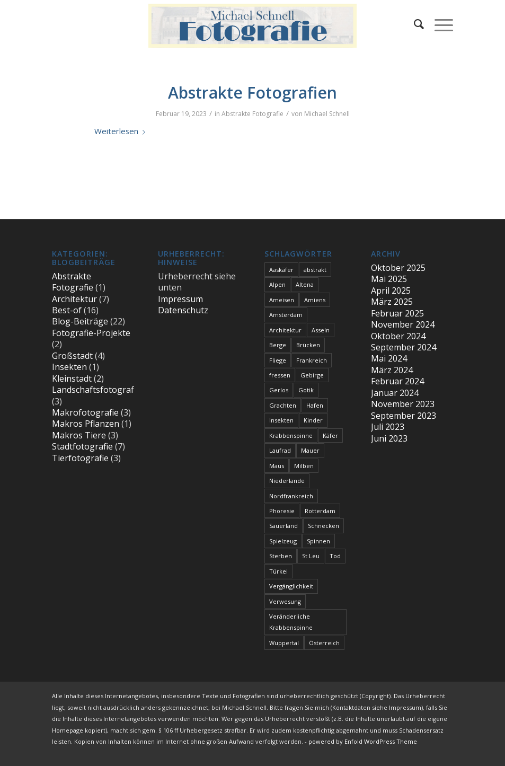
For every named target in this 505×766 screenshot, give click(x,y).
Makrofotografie (85, 412)
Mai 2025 (389, 279)
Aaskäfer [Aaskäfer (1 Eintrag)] (281, 270)
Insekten (69, 367)
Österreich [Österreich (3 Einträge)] (324, 643)
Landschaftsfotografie (96, 389)
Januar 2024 (395, 393)
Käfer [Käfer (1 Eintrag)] (330, 435)
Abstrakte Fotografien (252, 92)
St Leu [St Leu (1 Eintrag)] (311, 556)
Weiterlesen (121, 131)
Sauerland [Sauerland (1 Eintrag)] (283, 526)
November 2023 (403, 404)
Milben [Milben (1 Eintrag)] (304, 466)
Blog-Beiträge (80, 321)
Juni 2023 (389, 438)
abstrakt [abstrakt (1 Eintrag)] (315, 270)
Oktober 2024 (398, 336)
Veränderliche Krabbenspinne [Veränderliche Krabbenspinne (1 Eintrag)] (291, 621)
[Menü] (438, 24)
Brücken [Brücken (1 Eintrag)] (308, 345)
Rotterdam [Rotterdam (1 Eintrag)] (320, 511)
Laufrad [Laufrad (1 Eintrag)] (280, 450)
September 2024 (403, 347)
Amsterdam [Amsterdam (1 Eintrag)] (286, 315)
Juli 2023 (387, 427)
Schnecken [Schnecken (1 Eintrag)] (323, 526)
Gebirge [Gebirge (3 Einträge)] (312, 375)
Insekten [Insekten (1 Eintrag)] (281, 420)
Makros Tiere (79, 435)
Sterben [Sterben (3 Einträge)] (280, 556)
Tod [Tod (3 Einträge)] (335, 556)
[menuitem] (413, 24)
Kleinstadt (72, 378)
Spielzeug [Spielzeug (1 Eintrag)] (283, 541)
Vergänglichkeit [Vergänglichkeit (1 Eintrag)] (291, 586)
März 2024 (392, 370)
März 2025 (392, 301)
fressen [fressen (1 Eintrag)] (279, 375)
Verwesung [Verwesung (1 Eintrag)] (285, 601)
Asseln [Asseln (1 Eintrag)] (321, 330)
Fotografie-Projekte (91, 333)
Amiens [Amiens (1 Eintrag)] (314, 300)
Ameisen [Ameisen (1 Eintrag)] (281, 300)
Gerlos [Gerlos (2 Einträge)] (278, 390)
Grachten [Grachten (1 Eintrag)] (282, 405)
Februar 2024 (397, 381)
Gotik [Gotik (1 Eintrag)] (306, 390)
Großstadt (72, 356)
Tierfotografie (80, 458)
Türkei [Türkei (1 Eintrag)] (278, 571)
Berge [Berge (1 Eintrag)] (277, 345)
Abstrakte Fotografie (252, 113)
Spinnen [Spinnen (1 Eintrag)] (318, 541)
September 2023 (403, 415)
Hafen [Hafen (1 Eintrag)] (314, 405)
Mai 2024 (389, 358)
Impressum (180, 299)
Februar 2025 (397, 313)
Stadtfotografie (82, 446)
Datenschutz (183, 310)
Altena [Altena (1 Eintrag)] (305, 284)
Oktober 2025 (398, 268)
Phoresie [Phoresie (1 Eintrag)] (282, 511)
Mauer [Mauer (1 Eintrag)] (310, 450)
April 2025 (391, 290)
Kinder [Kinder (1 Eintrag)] (313, 420)
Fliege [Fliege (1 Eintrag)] (277, 360)
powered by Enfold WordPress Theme (362, 741)
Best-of (67, 310)
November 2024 (403, 324)
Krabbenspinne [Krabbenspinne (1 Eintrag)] (291, 435)
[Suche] (413, 24)
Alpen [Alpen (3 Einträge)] (277, 284)
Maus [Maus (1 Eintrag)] (276, 466)
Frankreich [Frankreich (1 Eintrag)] (311, 360)
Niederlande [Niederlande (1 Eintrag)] (287, 481)
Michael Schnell (327, 113)
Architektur (74, 299)
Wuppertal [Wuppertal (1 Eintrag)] (284, 643)
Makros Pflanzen (85, 423)
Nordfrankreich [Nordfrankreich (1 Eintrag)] (291, 496)
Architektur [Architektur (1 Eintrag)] (285, 330)
